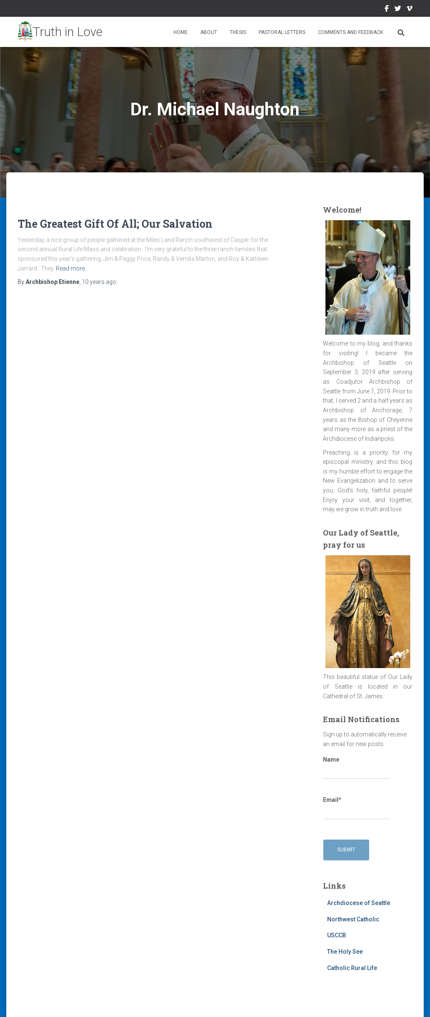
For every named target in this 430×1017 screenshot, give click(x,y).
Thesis (238, 32)
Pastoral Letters (282, 32)
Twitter (397, 9)
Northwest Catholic (353, 919)
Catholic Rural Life (352, 968)
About (208, 32)
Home (180, 32)
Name (356, 768)
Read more (70, 268)
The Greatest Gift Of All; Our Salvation (115, 224)
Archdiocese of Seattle (358, 903)
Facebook (387, 9)
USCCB (336, 935)
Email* (356, 808)
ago (99, 281)
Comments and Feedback (350, 32)
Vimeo (409, 9)
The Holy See (345, 951)
